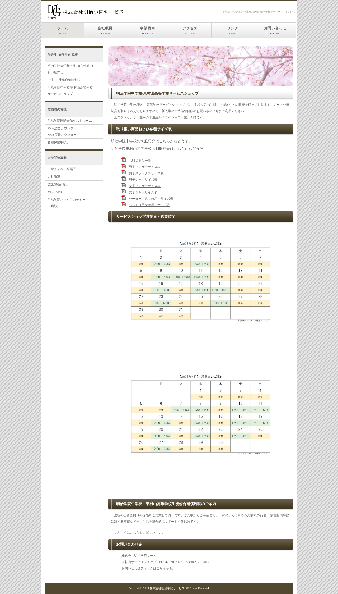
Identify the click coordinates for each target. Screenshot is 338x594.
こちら (164, 141)
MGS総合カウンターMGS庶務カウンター (62, 131)
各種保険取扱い (59, 142)
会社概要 (104, 30)
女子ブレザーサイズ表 (145, 186)
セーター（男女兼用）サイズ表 (151, 198)
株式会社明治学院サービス (167, 588)
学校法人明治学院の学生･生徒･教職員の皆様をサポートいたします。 (260, 11)
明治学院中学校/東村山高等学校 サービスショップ (70, 91)
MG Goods (55, 192)
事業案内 (147, 30)
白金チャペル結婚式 (62, 169)
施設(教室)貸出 (58, 184)
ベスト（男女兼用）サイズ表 (149, 205)
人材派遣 (54, 177)
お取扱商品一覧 (140, 160)
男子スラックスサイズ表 (146, 173)
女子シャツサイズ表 (143, 192)
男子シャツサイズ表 (143, 179)
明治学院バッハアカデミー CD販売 (67, 203)
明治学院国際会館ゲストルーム (70, 120)
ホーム (62, 30)
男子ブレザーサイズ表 (145, 167)
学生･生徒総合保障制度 (64, 80)
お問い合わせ (275, 30)
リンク (232, 30)
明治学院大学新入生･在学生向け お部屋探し (70, 69)
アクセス (190, 30)
